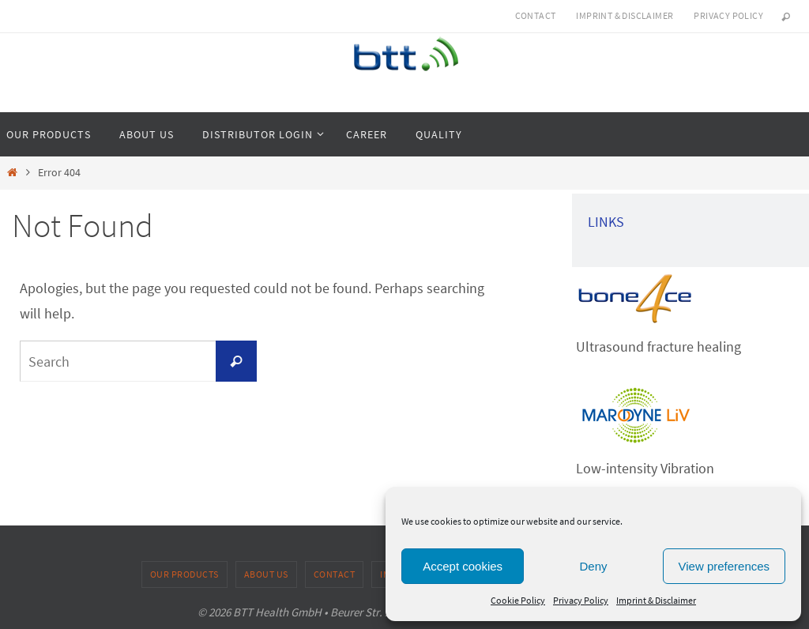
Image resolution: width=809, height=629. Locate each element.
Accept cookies (462, 566)
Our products (184, 574)
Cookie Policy (518, 600)
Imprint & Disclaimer (656, 600)
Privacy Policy (580, 600)
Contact (535, 15)
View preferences (724, 566)
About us (266, 574)
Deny (593, 566)
